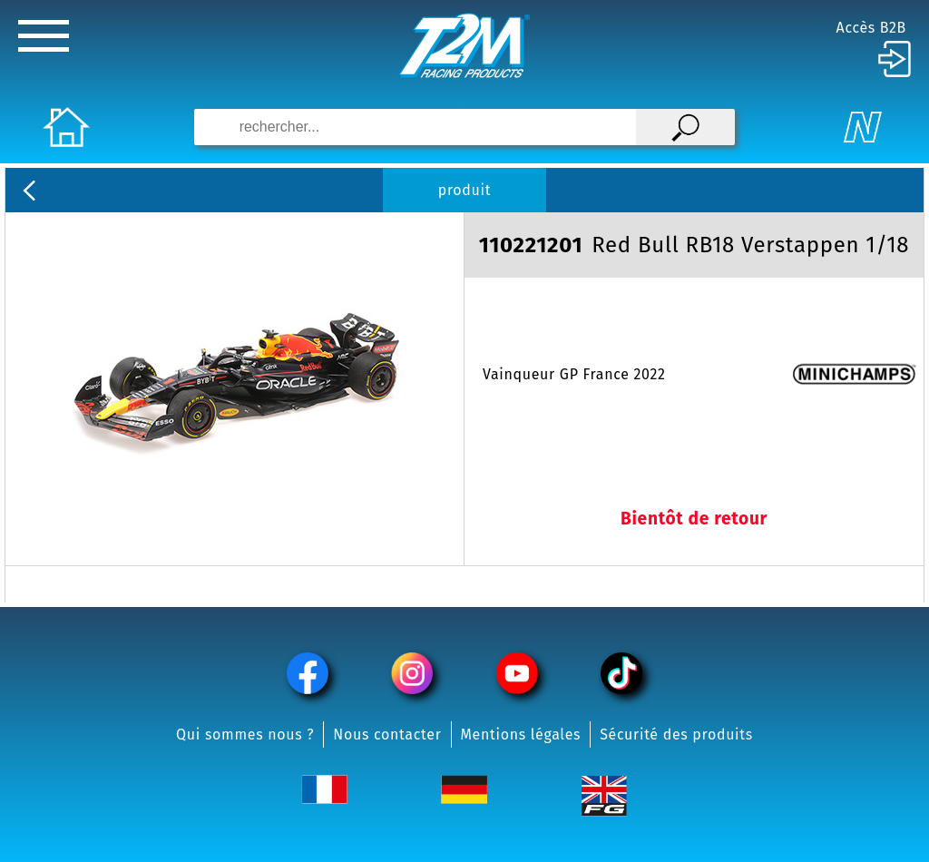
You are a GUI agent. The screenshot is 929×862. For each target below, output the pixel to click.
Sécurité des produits (676, 734)
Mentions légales (521, 734)
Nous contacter (387, 734)
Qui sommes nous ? (245, 734)
